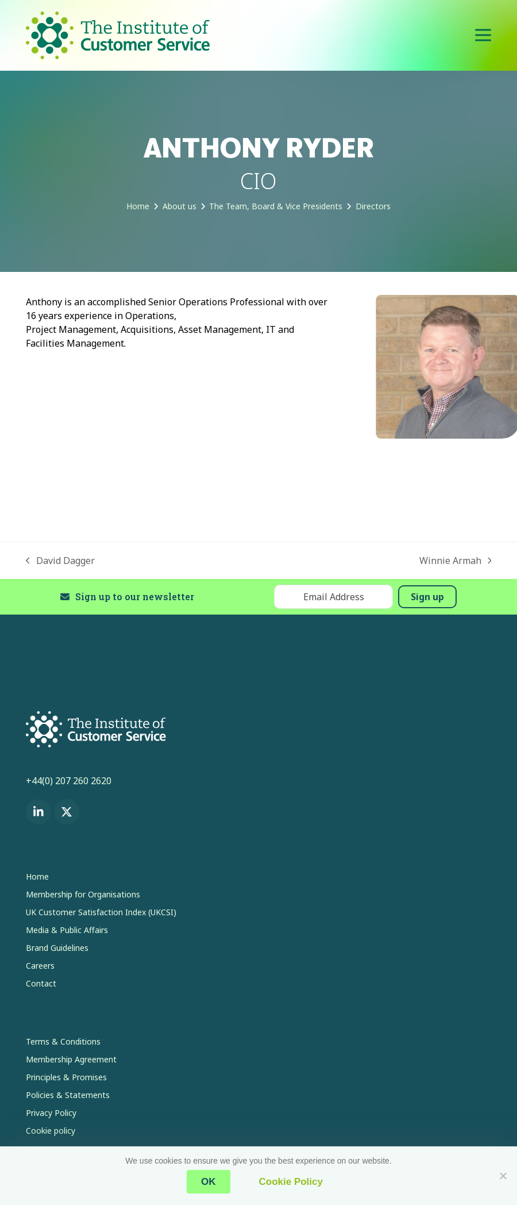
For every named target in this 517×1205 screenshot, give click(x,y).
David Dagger (60, 560)
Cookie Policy (291, 1181)
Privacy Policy (51, 1112)
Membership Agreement (71, 1059)
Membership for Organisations (83, 894)
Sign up (427, 596)
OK (208, 1181)
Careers (40, 965)
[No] (502, 1175)
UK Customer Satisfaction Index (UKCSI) (101, 912)
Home (37, 876)
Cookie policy (50, 1130)
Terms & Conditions (63, 1041)
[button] (483, 35)
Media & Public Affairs (67, 929)
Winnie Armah (455, 560)
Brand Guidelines (57, 947)
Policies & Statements (68, 1094)
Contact (41, 983)
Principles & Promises (66, 1077)
